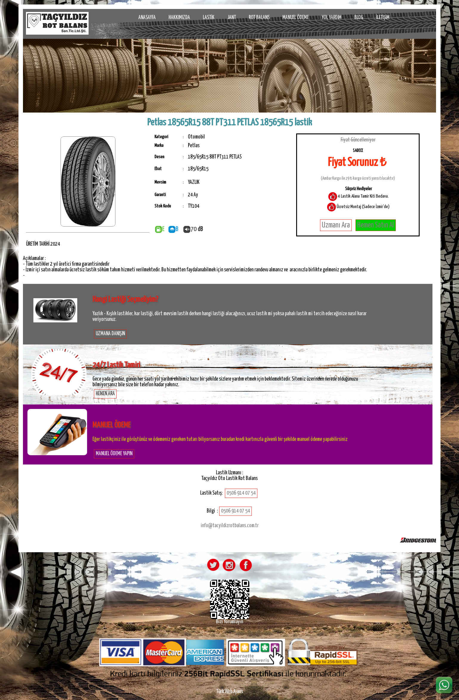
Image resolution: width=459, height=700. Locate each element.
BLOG (358, 17)
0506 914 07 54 (241, 493)
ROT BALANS (259, 17)
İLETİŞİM (383, 17)
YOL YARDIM (331, 17)
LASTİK (208, 17)
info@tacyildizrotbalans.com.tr (230, 525)
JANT (231, 17)
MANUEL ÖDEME (295, 17)
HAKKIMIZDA (179, 17)
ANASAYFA (147, 17)
